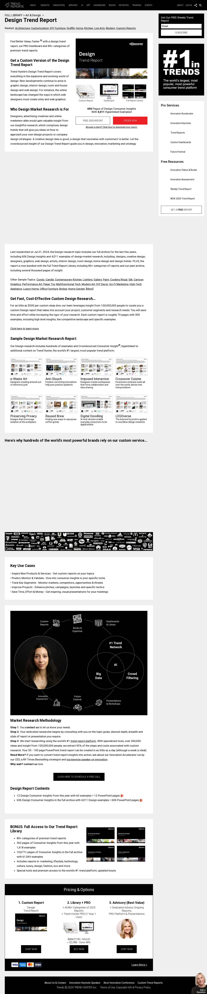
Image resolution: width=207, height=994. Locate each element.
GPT (88, 5)
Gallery (98, 279)
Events (148, 5)
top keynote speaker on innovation (87, 759)
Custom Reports (126, 28)
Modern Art (88, 284)
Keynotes (124, 5)
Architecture (22, 28)
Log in (189, 5)
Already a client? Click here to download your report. (112, 127)
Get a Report (181, 209)
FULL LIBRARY (13, 15)
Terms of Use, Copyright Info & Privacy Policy (125, 987)
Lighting (88, 279)
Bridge (63, 288)
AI (82, 5)
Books (112, 5)
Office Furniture (49, 288)
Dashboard (99, 5)
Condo (40, 279)
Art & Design (33, 15)
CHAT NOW (31, 949)
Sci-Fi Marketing (118, 284)
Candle (50, 279)
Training (136, 5)
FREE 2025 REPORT (93, 120)
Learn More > (139, 964)
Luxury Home (31, 288)
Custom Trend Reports (150, 982)
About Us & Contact (55, 982)
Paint (106, 279)
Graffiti (71, 28)
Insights (45, 5)
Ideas (33, 5)
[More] (90, 288)
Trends (60, 987)
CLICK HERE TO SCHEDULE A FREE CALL (79, 776)
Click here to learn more (24, 328)
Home (79, 28)
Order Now (130, 120)
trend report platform (83, 741)
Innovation (59, 5)
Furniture (60, 28)
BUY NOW (79, 949)
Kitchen (88, 28)
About (181, 5)
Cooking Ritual (118, 279)
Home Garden (76, 288)
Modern (110, 28)
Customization (40, 28)
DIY (52, 28)
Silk (130, 279)
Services (73, 5)
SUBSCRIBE (181, 32)
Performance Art (32, 284)
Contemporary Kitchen (68, 279)
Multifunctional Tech (68, 284)
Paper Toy (49, 284)
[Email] (181, 26)
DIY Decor (102, 284)
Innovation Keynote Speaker (84, 982)
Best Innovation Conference (119, 982)
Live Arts (99, 28)
